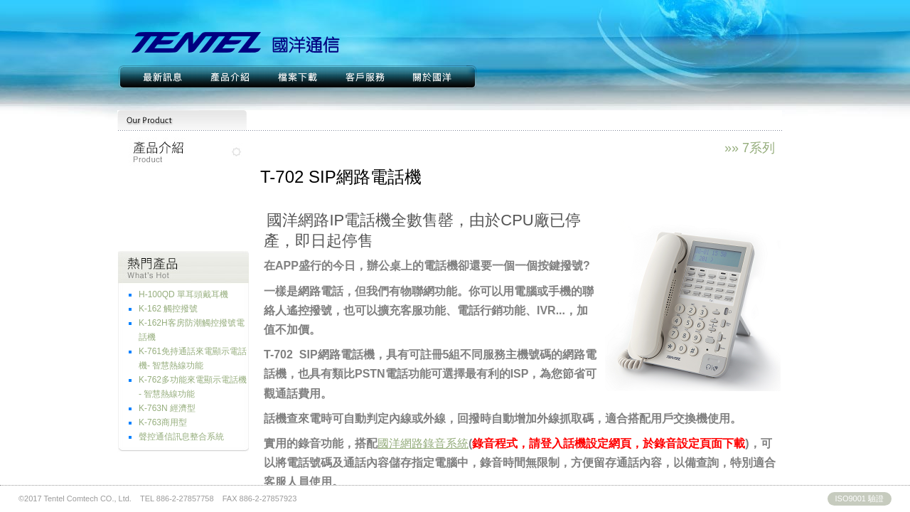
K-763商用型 (163, 422)
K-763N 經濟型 (167, 408)
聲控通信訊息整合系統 (181, 437)
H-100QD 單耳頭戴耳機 (183, 294)
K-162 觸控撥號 (168, 309)
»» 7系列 (749, 148)
